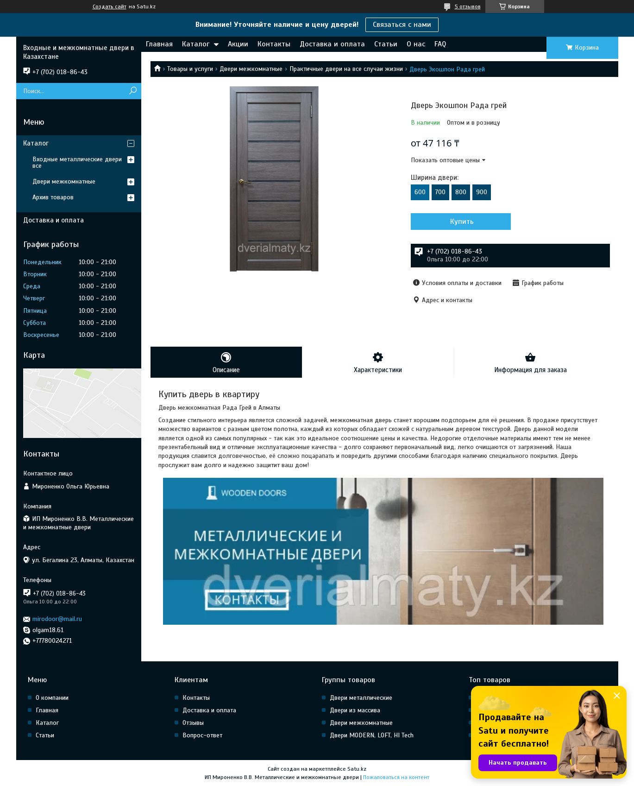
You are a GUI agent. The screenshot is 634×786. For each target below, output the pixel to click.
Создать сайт (109, 6)
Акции (238, 44)
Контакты (273, 44)
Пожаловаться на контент (396, 777)
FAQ (440, 44)
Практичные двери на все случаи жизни (346, 69)
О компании (52, 698)
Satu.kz (356, 769)
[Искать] (133, 91)
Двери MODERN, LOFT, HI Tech (372, 735)
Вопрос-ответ (202, 735)
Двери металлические (361, 698)
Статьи (385, 44)
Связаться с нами (402, 24)
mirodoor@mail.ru (57, 619)
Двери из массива (355, 710)
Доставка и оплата (332, 44)
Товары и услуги (190, 69)
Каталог (195, 44)
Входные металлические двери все (77, 162)
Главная (159, 44)
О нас (416, 44)
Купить (460, 221)
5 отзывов (468, 6)
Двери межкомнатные (251, 69)
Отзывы (193, 723)
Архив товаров (53, 197)
